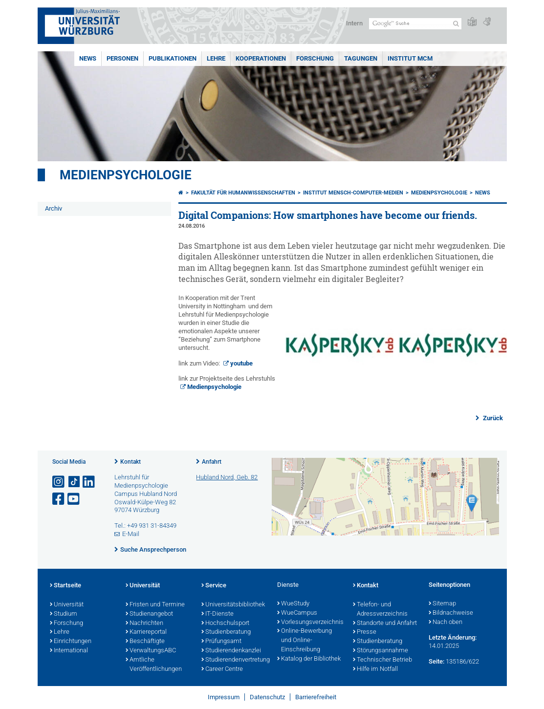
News (87, 58)
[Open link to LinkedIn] (89, 482)
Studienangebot (149, 614)
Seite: (436, 661)
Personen (122, 58)
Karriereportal (146, 632)
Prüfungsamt (221, 641)
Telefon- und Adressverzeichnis (380, 610)
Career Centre (222, 669)
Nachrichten (144, 623)
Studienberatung (226, 632)
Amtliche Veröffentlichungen (154, 665)
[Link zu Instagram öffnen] (59, 482)
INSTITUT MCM (410, 58)
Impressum (223, 697)
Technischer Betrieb (382, 660)
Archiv (53, 208)
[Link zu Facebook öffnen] (59, 499)
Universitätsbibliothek (233, 605)
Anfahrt (211, 461)
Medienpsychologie (126, 175)
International (69, 650)
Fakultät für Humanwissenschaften (243, 193)
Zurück (492, 418)
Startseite (65, 585)
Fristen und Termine (155, 605)
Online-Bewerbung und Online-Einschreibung (304, 640)
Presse (364, 632)
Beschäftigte (145, 641)
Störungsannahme (380, 650)
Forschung (315, 58)
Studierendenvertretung (234, 660)
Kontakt (130, 461)
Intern (354, 23)
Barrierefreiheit (315, 697)
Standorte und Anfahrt (385, 623)
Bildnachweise (451, 613)
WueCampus (297, 613)
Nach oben (445, 622)
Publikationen (172, 58)
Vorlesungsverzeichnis (310, 622)
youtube (241, 363)
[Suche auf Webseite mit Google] (415, 23)
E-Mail (130, 533)
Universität (67, 605)
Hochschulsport (225, 623)
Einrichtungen (70, 641)
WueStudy (293, 604)
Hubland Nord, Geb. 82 (227, 477)
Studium (63, 614)
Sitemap (442, 604)
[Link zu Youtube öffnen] (74, 499)
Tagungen (360, 58)
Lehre (216, 58)
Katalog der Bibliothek (309, 659)
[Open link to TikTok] (74, 482)
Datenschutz (267, 697)
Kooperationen (261, 58)
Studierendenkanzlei (231, 650)
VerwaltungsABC (151, 650)
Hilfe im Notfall (375, 669)
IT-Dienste (217, 614)
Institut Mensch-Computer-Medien (353, 193)
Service (213, 585)
